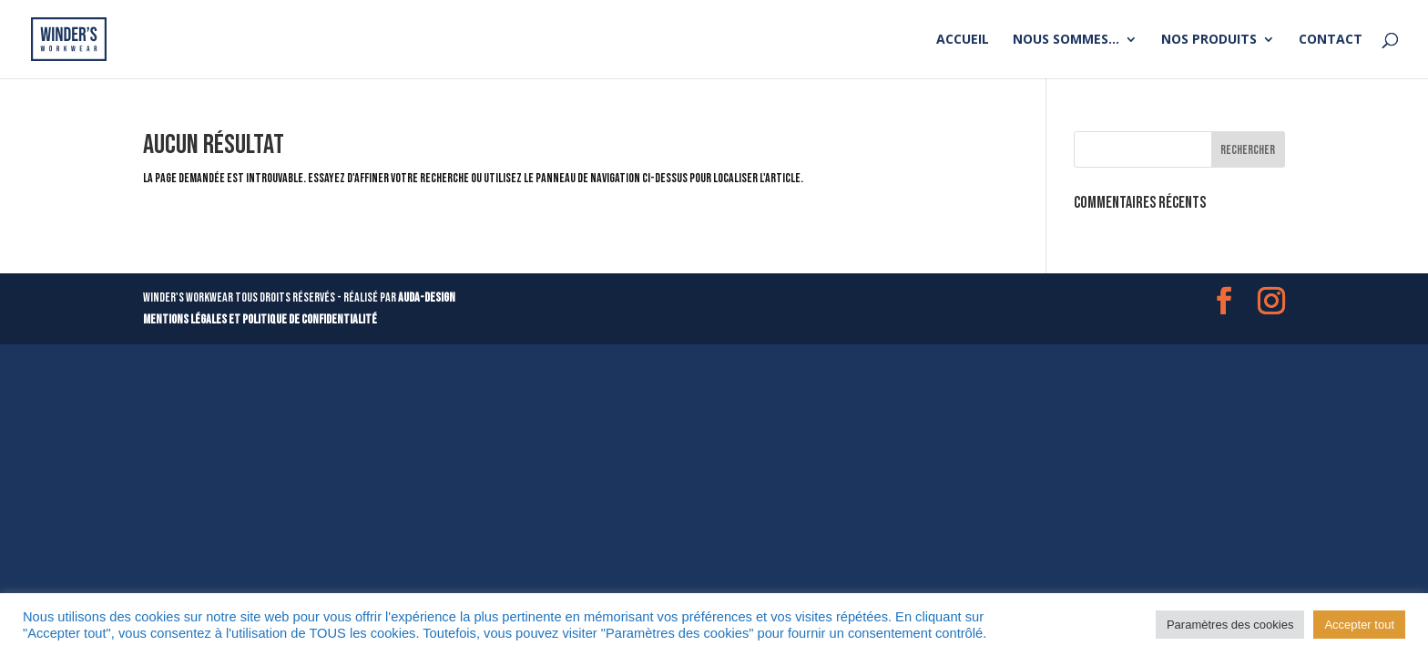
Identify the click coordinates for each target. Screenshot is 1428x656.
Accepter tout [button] (1359, 624)
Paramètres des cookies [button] (1230, 624)
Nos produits (1209, 40)
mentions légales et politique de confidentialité (260, 319)
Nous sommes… (1066, 40)
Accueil (962, 40)
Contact (1330, 40)
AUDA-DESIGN (426, 297)
